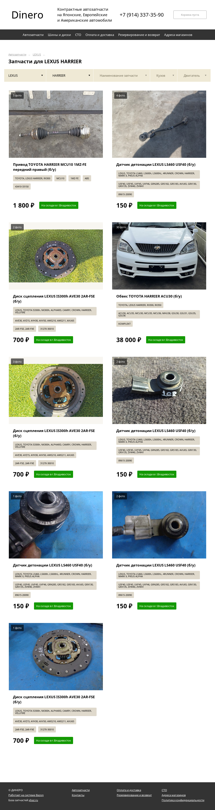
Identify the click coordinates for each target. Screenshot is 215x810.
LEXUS (37, 54)
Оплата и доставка (129, 790)
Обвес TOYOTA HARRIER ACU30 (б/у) (149, 296)
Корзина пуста (190, 14)
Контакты (78, 795)
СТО (164, 790)
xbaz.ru (33, 800)
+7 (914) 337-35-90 (142, 14)
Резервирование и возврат (134, 795)
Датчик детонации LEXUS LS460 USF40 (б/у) (155, 164)
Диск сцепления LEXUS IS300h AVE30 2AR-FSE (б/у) (54, 299)
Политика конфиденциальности (183, 800)
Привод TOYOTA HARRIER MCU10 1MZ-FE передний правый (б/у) (50, 167)
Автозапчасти (17, 54)
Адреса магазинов (174, 795)
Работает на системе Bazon (26, 795)
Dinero (27, 14)
